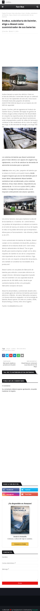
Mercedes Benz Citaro (18, 13)
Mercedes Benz (21, 349)
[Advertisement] (20, 49)
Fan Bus (20, 6)
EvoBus (13, 349)
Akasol (8, 349)
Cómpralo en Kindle (20, 544)
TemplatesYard (17, 610)
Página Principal (6, 13)
